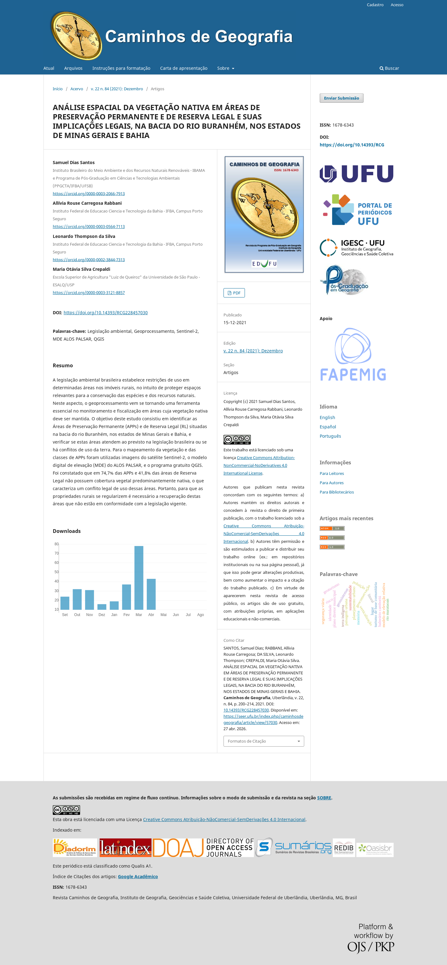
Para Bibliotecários (337, 492)
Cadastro (375, 4)
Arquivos (73, 68)
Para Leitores (332, 473)
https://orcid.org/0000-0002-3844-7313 (89, 259)
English (327, 417)
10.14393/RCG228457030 (246, 710)
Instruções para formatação (121, 68)
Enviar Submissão (341, 98)
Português (330, 436)
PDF (236, 293)
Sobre (224, 68)
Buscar (389, 68)
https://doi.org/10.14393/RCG (352, 145)
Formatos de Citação (247, 741)
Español (328, 427)
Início (58, 89)
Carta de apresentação (183, 68)
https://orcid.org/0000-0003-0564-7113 (89, 226)
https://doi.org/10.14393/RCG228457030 (106, 312)
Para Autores (332, 482)
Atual (48, 68)
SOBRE (324, 798)
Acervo (76, 89)
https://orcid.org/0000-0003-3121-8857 (89, 292)
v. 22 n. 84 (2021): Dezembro (117, 89)
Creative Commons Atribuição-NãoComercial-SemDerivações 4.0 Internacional (264, 533)
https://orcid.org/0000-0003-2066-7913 (89, 193)
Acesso (397, 4)
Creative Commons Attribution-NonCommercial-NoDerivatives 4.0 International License (259, 465)
